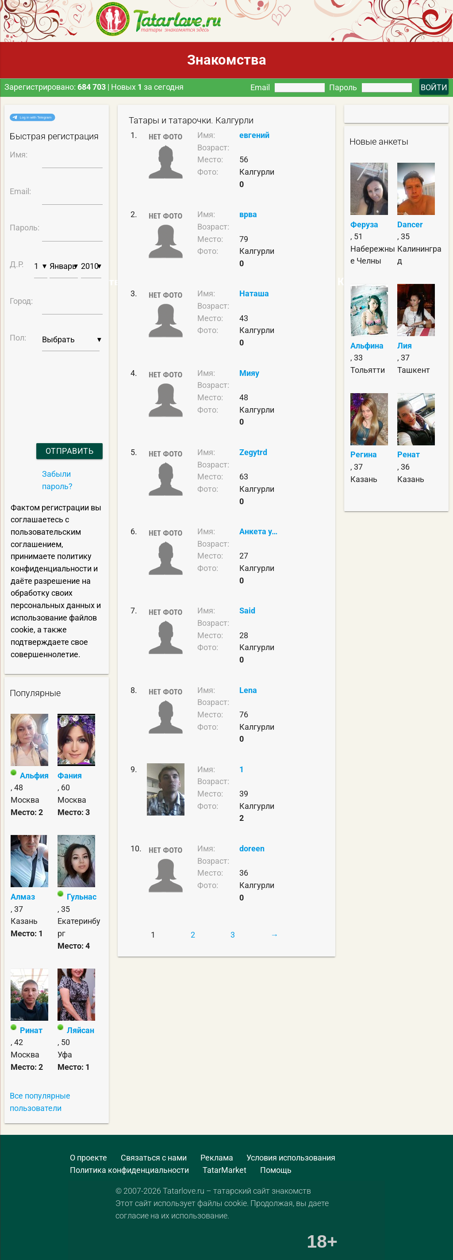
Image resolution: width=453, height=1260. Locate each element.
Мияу (249, 373)
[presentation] (55, 386)
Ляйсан (80, 1030)
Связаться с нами (154, 1157)
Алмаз (23, 896)
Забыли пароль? (57, 480)
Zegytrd (253, 452)
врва (248, 214)
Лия (404, 345)
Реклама (216, 1157)
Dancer (410, 224)
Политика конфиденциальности (129, 1170)
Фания (70, 775)
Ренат (408, 454)
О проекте (88, 1157)
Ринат (31, 1030)
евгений (254, 135)
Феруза (364, 224)
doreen (252, 848)
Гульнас (81, 896)
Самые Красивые (344, 281)
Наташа (254, 293)
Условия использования (290, 1157)
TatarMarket (224, 1170)
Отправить (70, 451)
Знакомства (226, 60)
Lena (248, 690)
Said (247, 610)
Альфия (34, 775)
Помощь (276, 1170)
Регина (363, 454)
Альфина (367, 345)
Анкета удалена (259, 531)
